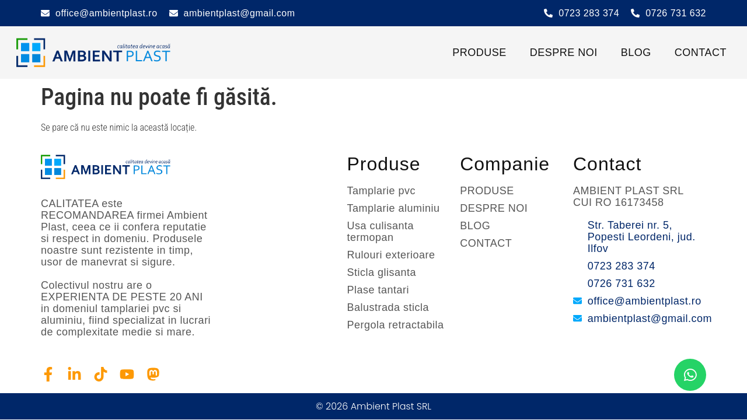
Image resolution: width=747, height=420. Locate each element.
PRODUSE (479, 52)
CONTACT (701, 52)
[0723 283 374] (548, 13)
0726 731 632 (675, 13)
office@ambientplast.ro (106, 13)
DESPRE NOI (564, 52)
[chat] (690, 375)
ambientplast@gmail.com (239, 13)
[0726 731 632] (635, 13)
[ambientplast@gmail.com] (173, 13)
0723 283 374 (588, 13)
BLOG (636, 52)
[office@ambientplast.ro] (45, 13)
